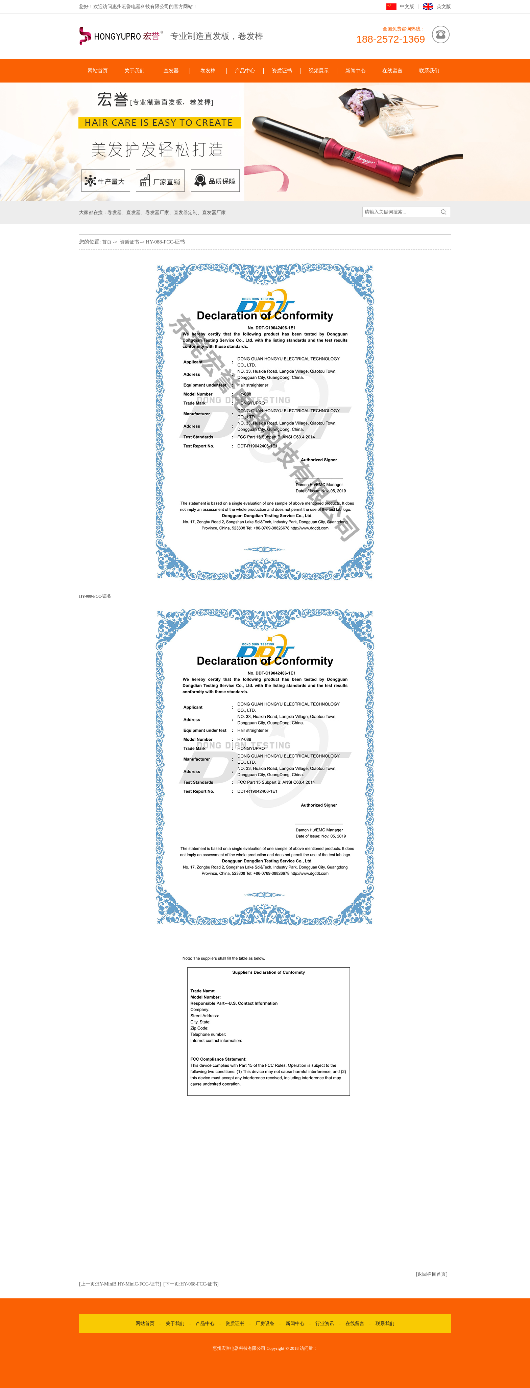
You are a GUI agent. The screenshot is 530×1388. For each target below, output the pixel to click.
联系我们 (429, 70)
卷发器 (114, 212)
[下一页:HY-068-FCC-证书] (190, 1284)
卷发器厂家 (157, 212)
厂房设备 (265, 1323)
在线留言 (392, 70)
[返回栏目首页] (432, 1274)
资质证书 (282, 70)
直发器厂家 (214, 212)
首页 (107, 242)
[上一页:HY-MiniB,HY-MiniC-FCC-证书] (120, 1284)
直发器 (171, 70)
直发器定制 (185, 212)
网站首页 (98, 70)
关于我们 (134, 70)
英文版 (444, 6)
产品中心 (245, 70)
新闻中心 (355, 70)
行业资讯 (324, 1323)
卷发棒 (208, 70)
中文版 (407, 6)
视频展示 (319, 70)
